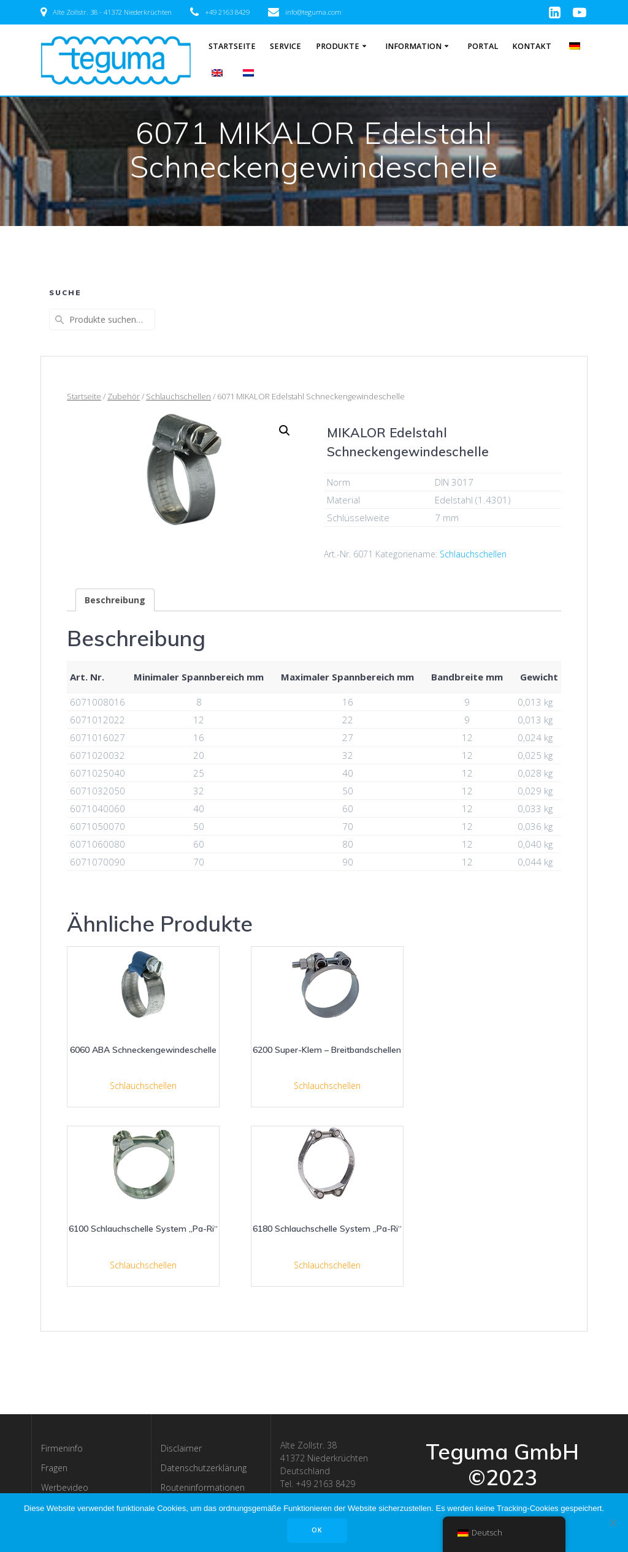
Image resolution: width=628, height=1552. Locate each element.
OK (317, 1530)
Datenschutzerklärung (204, 1468)
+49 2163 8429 (227, 12)
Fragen (54, 1468)
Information (413, 46)
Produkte (337, 46)
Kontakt (531, 46)
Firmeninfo (62, 1448)
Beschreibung (115, 600)
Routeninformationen (203, 1487)
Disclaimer (181, 1448)
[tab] (115, 600)
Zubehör (123, 396)
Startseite (232, 46)
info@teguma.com (313, 12)
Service (285, 46)
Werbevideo (64, 1487)
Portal (482, 46)
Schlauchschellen (178, 396)
